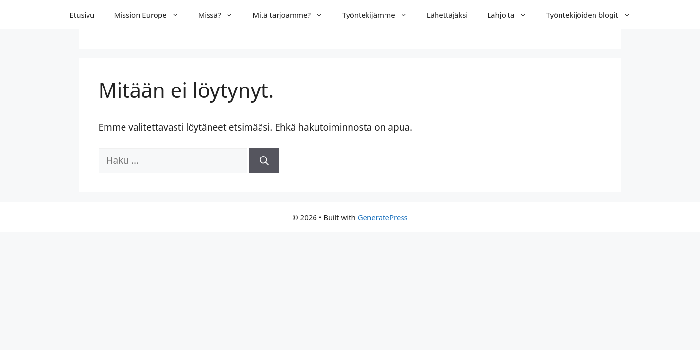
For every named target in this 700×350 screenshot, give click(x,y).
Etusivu (82, 14)
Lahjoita (511, 14)
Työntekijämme (379, 14)
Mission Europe (151, 14)
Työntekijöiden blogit (593, 14)
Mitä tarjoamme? (292, 14)
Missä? (220, 14)
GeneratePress (383, 217)
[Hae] (264, 160)
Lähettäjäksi (447, 14)
